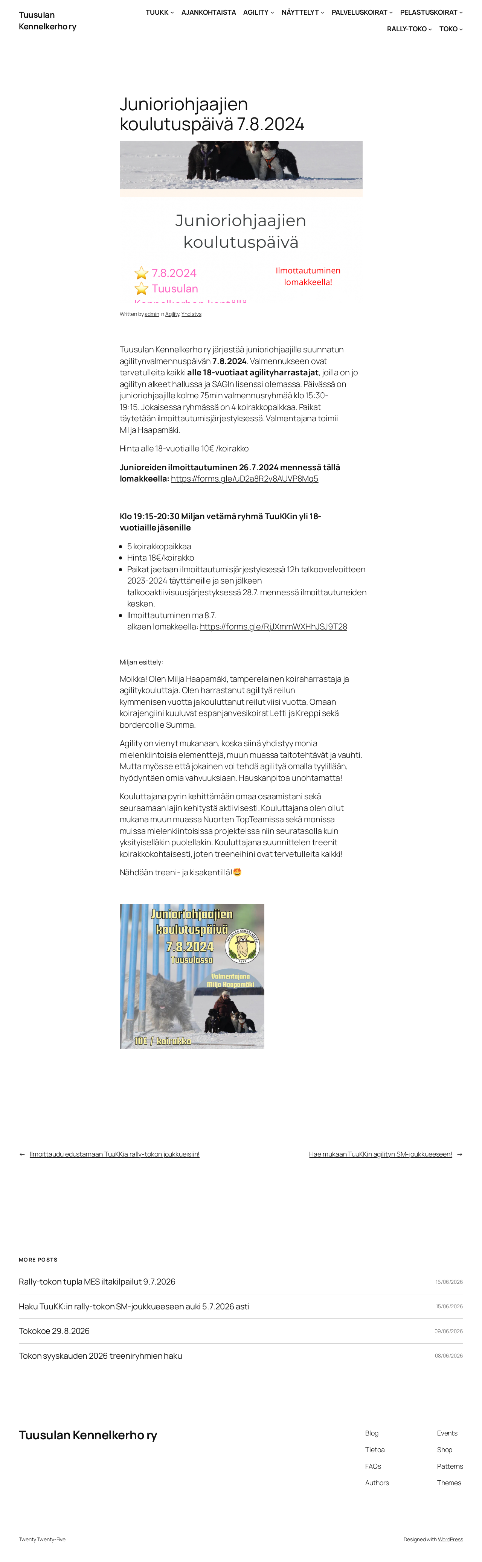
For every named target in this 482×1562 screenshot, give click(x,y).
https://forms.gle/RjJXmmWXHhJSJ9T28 (274, 626)
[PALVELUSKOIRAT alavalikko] (391, 12)
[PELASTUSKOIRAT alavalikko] (461, 12)
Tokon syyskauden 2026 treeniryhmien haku (100, 1355)
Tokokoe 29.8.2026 (54, 1330)
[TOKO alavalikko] (461, 29)
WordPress (450, 1539)
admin (152, 313)
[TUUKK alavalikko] (172, 12)
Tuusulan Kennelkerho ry (47, 20)
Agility (172, 313)
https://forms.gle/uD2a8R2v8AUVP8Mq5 (245, 478)
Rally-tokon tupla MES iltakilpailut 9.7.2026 (97, 1281)
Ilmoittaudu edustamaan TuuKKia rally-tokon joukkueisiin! (115, 1153)
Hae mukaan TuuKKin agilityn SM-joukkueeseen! (380, 1153)
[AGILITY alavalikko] (272, 12)
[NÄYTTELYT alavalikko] (322, 12)
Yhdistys (191, 313)
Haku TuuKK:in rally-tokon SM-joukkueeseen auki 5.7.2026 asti (134, 1306)
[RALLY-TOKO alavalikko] (430, 29)
